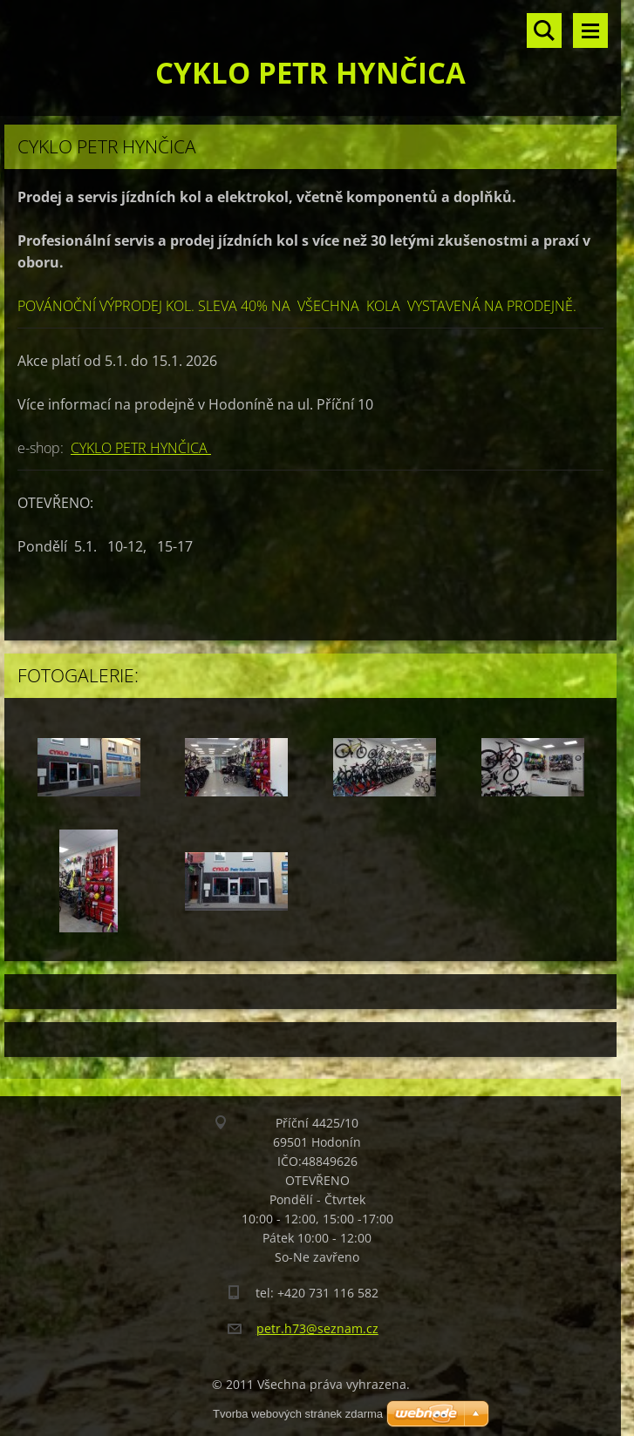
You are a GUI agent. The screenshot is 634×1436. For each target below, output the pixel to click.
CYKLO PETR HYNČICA (141, 447)
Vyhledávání (544, 30)
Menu (590, 30)
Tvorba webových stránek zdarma (298, 1413)
